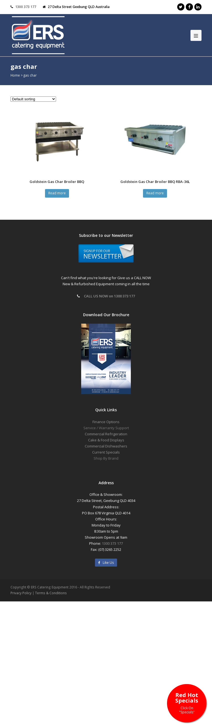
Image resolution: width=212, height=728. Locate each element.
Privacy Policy (20, 593)
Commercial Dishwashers (106, 446)
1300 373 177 (25, 6)
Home (15, 75)
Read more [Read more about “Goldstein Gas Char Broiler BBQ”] (57, 193)
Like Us (106, 562)
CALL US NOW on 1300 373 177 (109, 296)
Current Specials (106, 452)
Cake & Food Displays (106, 440)
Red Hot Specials (186, 702)
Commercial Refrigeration (106, 433)
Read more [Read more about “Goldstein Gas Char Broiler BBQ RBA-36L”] (155, 193)
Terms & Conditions (51, 593)
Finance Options (106, 421)
